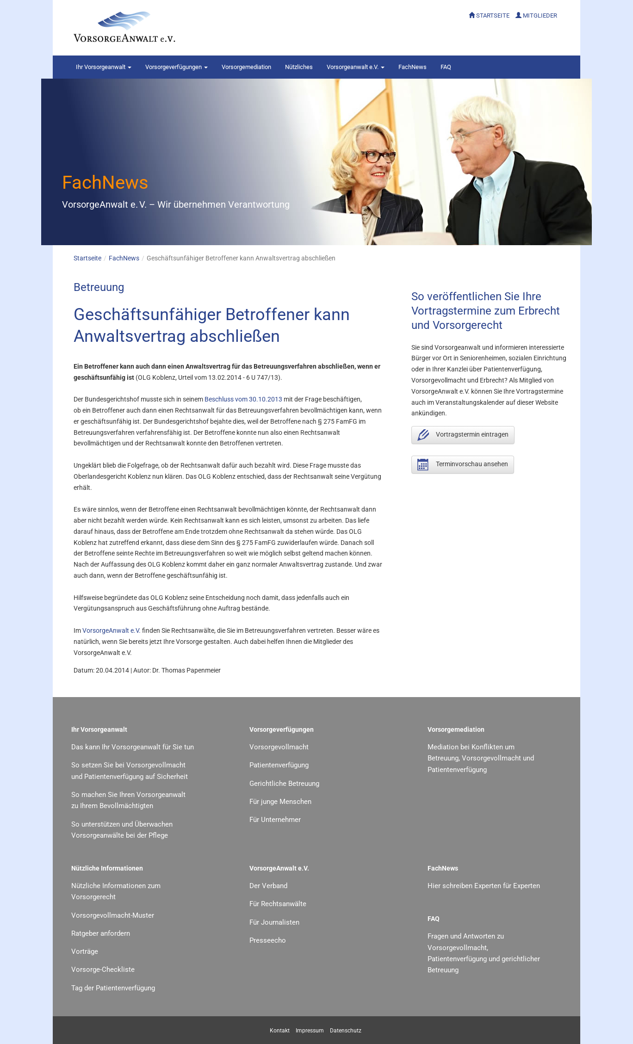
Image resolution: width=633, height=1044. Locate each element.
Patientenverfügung (279, 765)
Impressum (310, 1030)
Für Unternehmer (275, 819)
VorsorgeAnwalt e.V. (111, 630)
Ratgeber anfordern (100, 933)
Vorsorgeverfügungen (176, 66)
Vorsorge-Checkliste (103, 969)
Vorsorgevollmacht (279, 747)
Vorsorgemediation (246, 66)
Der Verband (268, 886)
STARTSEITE (492, 15)
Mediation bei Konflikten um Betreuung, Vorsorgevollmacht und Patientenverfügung (481, 758)
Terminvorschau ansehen (462, 464)
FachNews (412, 66)
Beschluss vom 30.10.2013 (243, 399)
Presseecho (267, 940)
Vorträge (84, 951)
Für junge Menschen (280, 801)
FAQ (446, 66)
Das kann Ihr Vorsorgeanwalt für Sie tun (132, 747)
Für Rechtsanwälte (277, 904)
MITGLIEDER (540, 15)
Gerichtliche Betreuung (284, 783)
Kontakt (280, 1030)
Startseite (87, 258)
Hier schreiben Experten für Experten (484, 886)
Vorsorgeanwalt (103, 66)
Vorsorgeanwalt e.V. (356, 66)
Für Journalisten (274, 922)
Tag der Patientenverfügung (113, 988)
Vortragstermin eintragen (463, 435)
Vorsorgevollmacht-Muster (112, 915)
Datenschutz (345, 1030)
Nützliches (299, 66)
